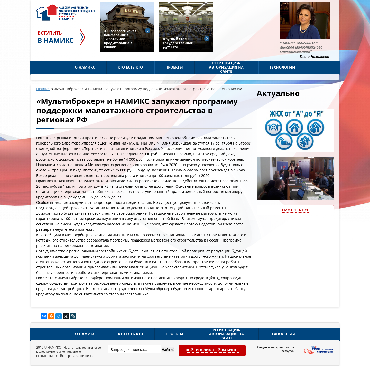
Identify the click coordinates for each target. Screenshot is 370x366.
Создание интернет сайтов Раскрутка (275, 349)
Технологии (282, 67)
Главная (43, 88)
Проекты (174, 67)
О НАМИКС (85, 67)
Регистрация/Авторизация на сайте (226, 67)
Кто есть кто (130, 67)
